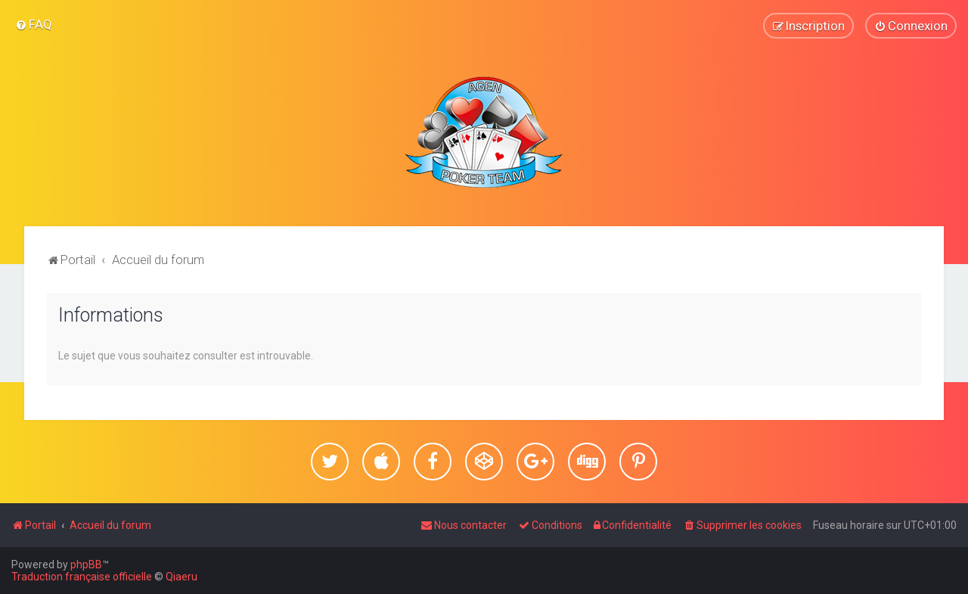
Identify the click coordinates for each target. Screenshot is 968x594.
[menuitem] (33, 24)
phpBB (86, 564)
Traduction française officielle (81, 577)
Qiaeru (181, 577)
